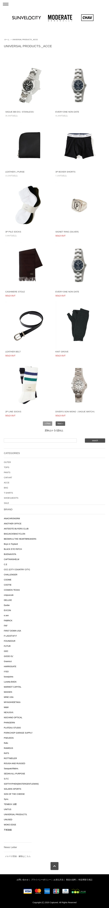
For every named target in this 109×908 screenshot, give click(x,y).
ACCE (6, 482)
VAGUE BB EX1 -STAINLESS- (19, 112)
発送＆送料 (71, 880)
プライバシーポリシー (41, 880)
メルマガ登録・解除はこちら (18, 856)
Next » (60, 423)
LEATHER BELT (13, 351)
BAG (6, 488)
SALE (6, 503)
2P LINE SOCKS (13, 411)
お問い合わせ (23, 880)
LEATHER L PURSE (15, 172)
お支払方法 (58, 880)
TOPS (6, 467)
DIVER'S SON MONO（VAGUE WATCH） (75, 411)
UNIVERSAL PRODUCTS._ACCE (25, 40)
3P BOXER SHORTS (65, 172)
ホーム (6, 40)
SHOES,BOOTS (11, 498)
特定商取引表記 (85, 880)
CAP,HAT (8, 477)
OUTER (7, 462)
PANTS (7, 472)
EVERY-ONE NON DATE (67, 112)
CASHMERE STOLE (15, 291)
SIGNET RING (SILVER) (67, 231)
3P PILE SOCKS (13, 231)
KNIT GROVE (61, 351)
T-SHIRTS (8, 493)
